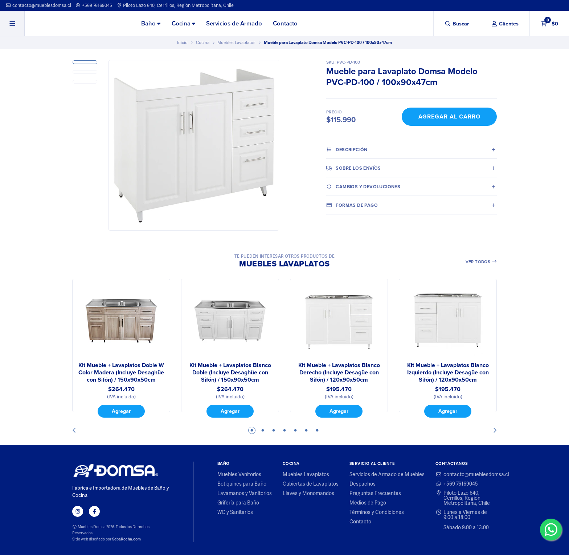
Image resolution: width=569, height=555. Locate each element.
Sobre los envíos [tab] (353, 168)
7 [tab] (317, 430)
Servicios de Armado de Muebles (387, 474)
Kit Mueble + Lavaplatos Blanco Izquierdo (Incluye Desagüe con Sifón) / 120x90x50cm (448, 372)
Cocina (183, 23)
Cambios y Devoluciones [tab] (363, 186)
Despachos (362, 483)
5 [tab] (295, 430)
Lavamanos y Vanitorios (244, 493)
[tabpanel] (121, 348)
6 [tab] (306, 430)
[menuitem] (150, 24)
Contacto (285, 23)
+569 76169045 (93, 5)
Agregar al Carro (449, 116)
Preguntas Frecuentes (375, 493)
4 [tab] (284, 430)
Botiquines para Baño (241, 483)
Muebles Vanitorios (239, 474)
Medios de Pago (367, 502)
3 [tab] (273, 430)
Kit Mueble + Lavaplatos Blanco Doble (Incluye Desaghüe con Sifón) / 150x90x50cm (230, 372)
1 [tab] (251, 430)
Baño (150, 23)
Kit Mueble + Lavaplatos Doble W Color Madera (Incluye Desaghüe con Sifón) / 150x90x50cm (121, 372)
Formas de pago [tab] (352, 205)
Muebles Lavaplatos (236, 42)
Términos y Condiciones (376, 512)
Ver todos (481, 261)
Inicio (182, 42)
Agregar (121, 411)
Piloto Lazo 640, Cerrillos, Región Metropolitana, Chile (175, 5)
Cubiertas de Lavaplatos (311, 483)
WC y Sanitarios (235, 512)
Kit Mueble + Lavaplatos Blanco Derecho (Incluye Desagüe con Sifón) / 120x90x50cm (339, 372)
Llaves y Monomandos (308, 493)
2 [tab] (262, 430)
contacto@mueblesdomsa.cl (38, 5)
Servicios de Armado (234, 23)
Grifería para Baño (238, 502)
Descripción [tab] (347, 149)
